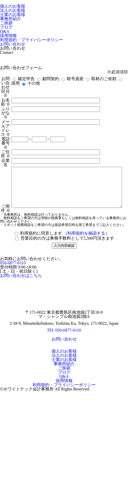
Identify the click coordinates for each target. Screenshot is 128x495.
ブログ (6, 27)
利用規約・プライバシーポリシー (31, 40)
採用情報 (8, 35)
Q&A (4, 31)
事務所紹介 (10, 19)
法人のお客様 (12, 10)
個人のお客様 (12, 6)
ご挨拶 (6, 23)
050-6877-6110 (13, 350)
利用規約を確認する (86, 321)
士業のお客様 (12, 14)
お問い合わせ (12, 44)
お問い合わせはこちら (21, 363)
